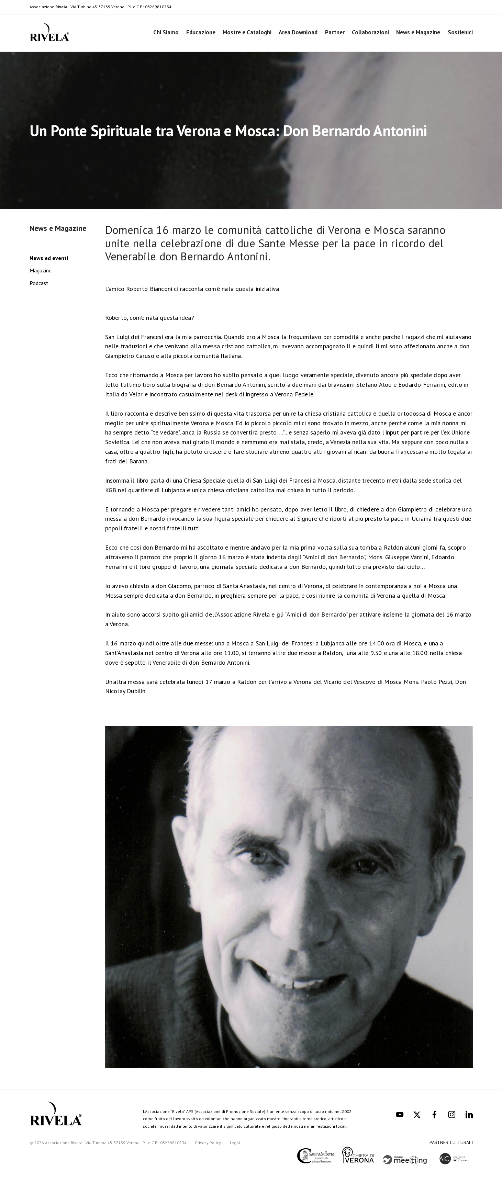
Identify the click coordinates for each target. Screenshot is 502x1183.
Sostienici (460, 32)
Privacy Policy (208, 1142)
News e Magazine (418, 32)
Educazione (200, 32)
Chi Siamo (166, 32)
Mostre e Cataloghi (247, 32)
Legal (235, 1142)
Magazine (41, 270)
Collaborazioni (370, 32)
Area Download (298, 32)
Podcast (39, 283)
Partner (335, 32)
